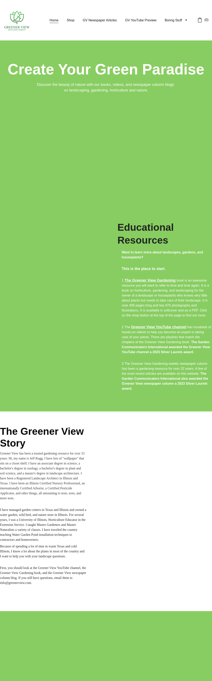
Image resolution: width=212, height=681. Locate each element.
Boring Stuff (173, 20)
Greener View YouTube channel (158, 327)
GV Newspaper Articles (100, 20)
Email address (10, 638)
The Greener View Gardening (150, 280)
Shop (70, 20)
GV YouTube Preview (141, 20)
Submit (13, 659)
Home (54, 20)
